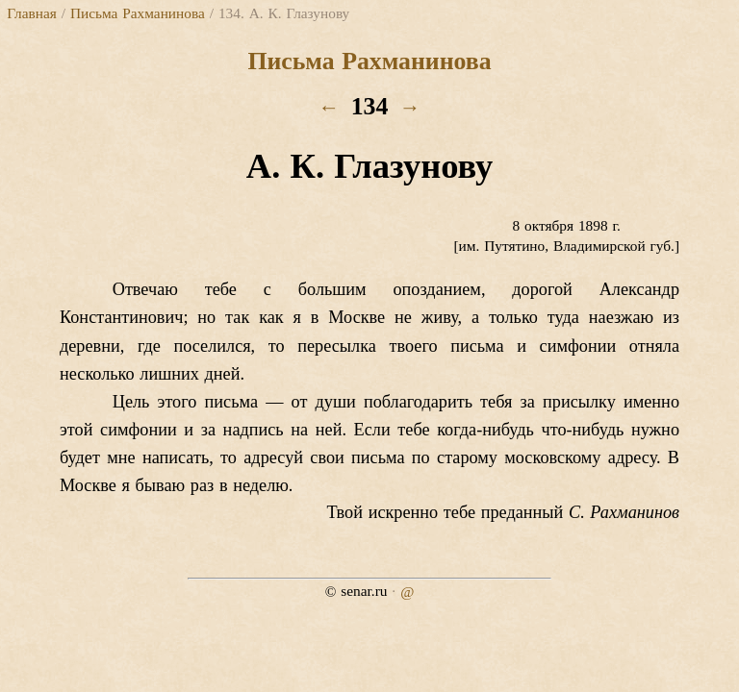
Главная (31, 13)
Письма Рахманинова (137, 13)
